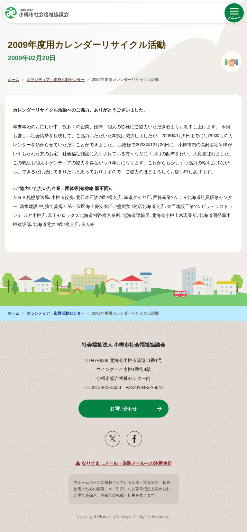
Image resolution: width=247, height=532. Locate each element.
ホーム (13, 79)
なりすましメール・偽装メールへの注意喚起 (127, 463)
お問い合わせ (123, 408)
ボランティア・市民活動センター (56, 79)
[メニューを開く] (234, 13)
